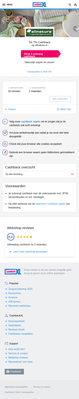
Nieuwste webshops (19, 305)
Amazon (13, 297)
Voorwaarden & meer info (39, 71)
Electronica (14, 293)
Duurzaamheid (16, 321)
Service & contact (18, 353)
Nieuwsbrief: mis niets (20, 361)
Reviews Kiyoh (16, 329)
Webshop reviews (18, 357)
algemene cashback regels (50, 203)
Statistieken (14, 325)
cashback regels (30, 121)
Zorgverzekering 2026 (20, 289)
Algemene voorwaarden (16, 387)
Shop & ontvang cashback (33, 55)
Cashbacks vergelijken (20, 333)
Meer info (66, 109)
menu (7, 5)
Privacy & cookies (41, 387)
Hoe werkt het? (16, 349)
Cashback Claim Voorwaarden (19, 392)
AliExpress (14, 301)
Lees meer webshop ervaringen (30, 252)
